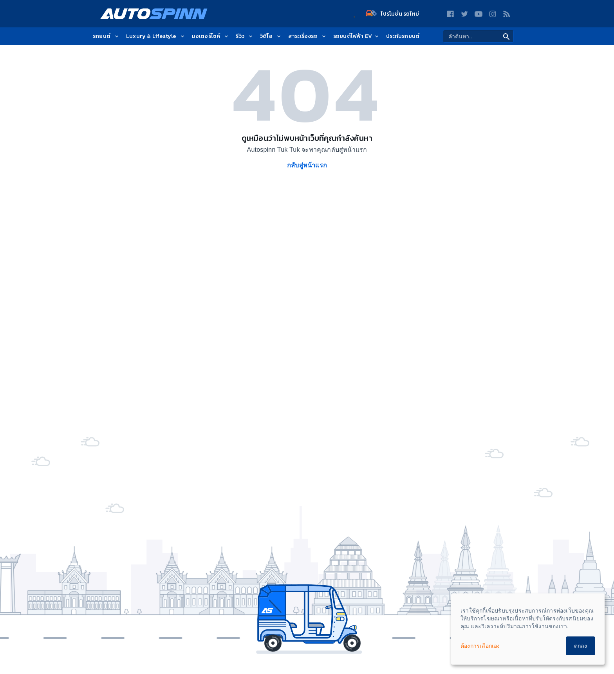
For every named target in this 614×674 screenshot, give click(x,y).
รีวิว (245, 36)
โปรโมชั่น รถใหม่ (392, 13)
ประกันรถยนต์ (402, 36)
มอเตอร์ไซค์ (211, 36)
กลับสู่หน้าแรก (307, 165)
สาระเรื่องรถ (307, 36)
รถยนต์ (106, 36)
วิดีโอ (271, 36)
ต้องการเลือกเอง (480, 646)
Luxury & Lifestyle (156, 36)
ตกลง (580, 646)
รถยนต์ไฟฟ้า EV (356, 36)
